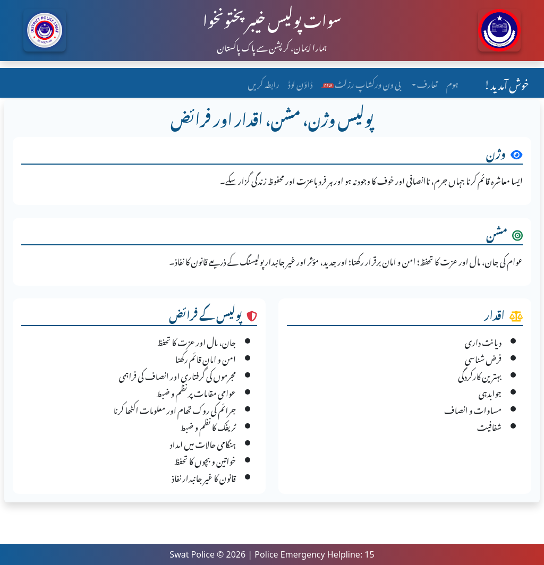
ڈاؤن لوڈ (300, 82)
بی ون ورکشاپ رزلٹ (361, 82)
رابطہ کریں (263, 82)
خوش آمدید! (506, 82)
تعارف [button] (427, 82)
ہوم (452, 82)
